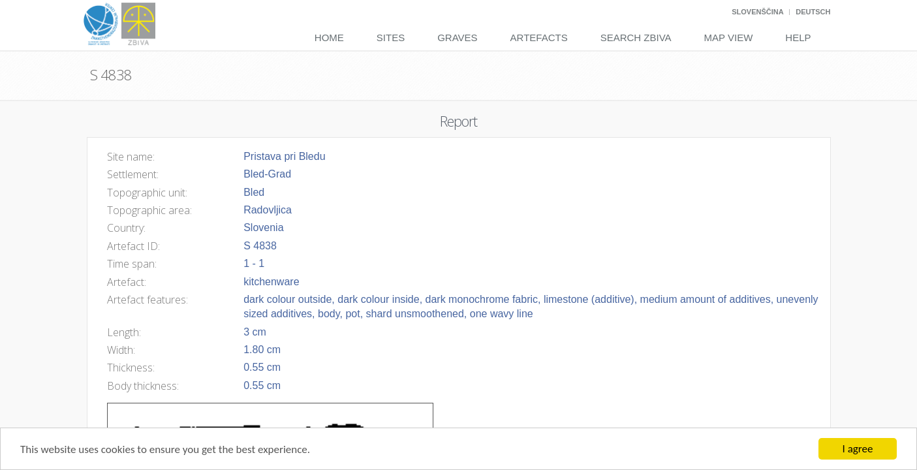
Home (329, 37)
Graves (457, 37)
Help (798, 37)
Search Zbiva (636, 37)
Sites (391, 37)
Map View (728, 37)
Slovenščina (757, 12)
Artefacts (539, 37)
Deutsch (813, 12)
